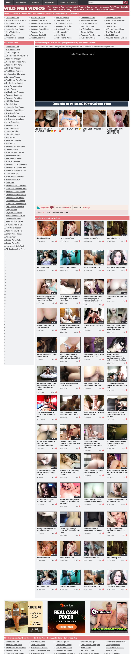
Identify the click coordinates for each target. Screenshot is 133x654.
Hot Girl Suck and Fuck (92, 202)
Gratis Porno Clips (14, 243)
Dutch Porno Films (14, 234)
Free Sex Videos (43, 638)
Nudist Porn (11, 237)
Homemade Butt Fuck (15, 246)
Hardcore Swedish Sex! (41, 585)
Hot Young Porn (62, 18)
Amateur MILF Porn (14, 231)
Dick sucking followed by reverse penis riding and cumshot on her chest (46, 233)
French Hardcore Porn (92, 173)
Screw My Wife (87, 32)
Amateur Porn (37, 32)
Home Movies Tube (67, 173)
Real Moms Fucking (89, 20)
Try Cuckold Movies (64, 23)
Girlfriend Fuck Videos (15, 201)
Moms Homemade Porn (16, 20)
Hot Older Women (13, 228)
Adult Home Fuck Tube (15, 216)
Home (8, 2)
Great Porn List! (12, 18)
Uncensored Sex (88, 18)
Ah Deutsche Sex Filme (16, 249)
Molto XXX (60, 35)
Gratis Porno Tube (13, 240)
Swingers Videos (13, 23)
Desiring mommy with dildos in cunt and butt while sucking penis (70, 378)
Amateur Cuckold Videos (116, 38)
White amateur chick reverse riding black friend (93, 464)
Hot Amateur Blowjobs (115, 20)
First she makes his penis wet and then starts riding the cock (46, 407)
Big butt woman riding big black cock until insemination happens (46, 378)
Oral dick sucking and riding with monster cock (117, 435)
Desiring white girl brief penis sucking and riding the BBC (116, 349)
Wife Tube (10, 183)
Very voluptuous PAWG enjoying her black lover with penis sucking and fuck (70, 291)
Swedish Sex (111, 26)
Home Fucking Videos (15, 198)
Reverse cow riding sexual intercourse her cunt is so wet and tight (69, 436)
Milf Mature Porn (38, 18)
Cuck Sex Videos (63, 20)
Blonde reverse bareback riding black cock (69, 319)
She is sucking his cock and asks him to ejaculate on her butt (117, 407)
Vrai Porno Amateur (89, 23)
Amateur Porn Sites (64, 26)
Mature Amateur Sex (14, 225)
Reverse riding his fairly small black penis (45, 261)
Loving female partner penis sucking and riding (94, 348)
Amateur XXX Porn (39, 20)
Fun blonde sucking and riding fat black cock (45, 435)
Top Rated (35, 2)
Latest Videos (21, 2)
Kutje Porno (111, 23)
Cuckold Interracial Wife (16, 195)
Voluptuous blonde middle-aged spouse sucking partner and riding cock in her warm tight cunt (93, 233)
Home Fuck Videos (43, 173)
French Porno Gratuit (15, 38)
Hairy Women (11, 210)
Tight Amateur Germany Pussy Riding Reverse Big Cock (46, 349)
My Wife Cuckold (13, 32)
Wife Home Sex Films (115, 29)
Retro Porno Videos (64, 38)
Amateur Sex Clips (39, 26)
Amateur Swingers (113, 18)
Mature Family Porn (114, 173)
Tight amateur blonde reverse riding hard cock (92, 319)
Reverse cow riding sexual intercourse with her (93, 406)
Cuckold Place (112, 35)
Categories (73, 638)
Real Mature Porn (38, 38)
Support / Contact (55, 642)
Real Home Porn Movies (41, 23)
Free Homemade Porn (88, 638)
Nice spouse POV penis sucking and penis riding (69, 348)
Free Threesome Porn (15, 177)
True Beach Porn (63, 29)
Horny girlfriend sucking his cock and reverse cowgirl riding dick (70, 233)
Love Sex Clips (12, 174)
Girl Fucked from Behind (116, 202)
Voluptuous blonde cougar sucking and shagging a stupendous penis (116, 262)
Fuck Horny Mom (88, 38)
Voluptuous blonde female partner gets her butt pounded (69, 407)
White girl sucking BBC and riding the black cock (46, 464)
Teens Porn (11, 35)
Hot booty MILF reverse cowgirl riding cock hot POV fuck (117, 320)
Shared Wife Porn (13, 219)
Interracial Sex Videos (15, 29)
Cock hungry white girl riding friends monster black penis (70, 465)
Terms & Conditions (76, 642)
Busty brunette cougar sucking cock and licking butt (116, 465)
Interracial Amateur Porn (16, 189)
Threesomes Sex (13, 180)
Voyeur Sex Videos (14, 213)
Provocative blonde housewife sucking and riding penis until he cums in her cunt (93, 379)
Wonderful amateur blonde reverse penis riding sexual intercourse (70, 262)
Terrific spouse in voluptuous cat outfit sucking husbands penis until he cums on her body (116, 292)
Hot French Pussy (43, 202)
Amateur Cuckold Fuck (15, 192)
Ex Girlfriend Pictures (68, 202)
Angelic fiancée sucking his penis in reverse (46, 290)
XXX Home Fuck (62, 32)
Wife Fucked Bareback (90, 29)
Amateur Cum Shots (14, 222)
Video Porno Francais (15, 26)
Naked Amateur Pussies (16, 171)
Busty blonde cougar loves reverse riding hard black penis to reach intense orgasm (46, 321)
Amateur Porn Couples (90, 35)
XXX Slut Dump (87, 26)
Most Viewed (49, 2)
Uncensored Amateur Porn (17, 56)
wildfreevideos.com (70, 647)
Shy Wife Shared (113, 32)
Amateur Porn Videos (68, 2)
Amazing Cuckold (38, 35)
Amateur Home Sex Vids (16, 167)
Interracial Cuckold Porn (16, 204)
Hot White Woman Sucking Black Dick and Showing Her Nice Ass (116, 378)
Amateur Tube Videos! (40, 29)
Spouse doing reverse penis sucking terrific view (94, 290)
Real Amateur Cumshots (16, 186)
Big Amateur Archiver (15, 207)
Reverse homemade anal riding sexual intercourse (93, 435)
